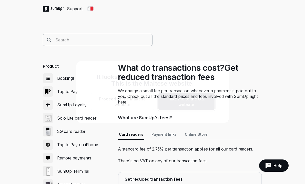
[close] (221, 69)
